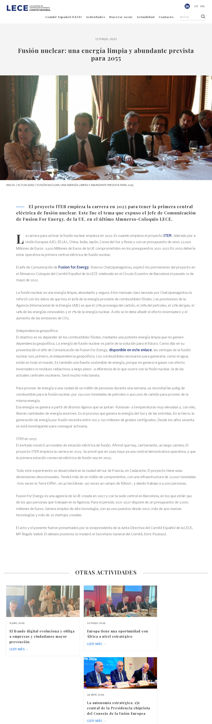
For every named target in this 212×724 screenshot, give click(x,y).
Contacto (166, 17)
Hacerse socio (121, 17)
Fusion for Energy (73, 268)
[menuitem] (196, 6)
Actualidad (146, 17)
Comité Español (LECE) (63, 17)
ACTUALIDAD (26, 185)
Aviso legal (124, 719)
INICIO (10, 185)
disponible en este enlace (130, 350)
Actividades (95, 17)
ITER (167, 236)
